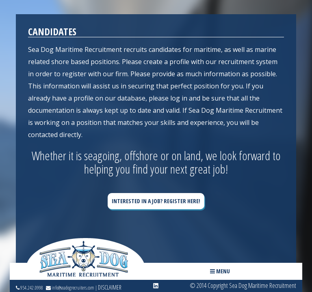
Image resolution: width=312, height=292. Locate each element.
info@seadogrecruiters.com (70, 288)
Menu (220, 271)
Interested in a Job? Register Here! (156, 201)
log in (178, 98)
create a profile (166, 61)
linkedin (156, 286)
